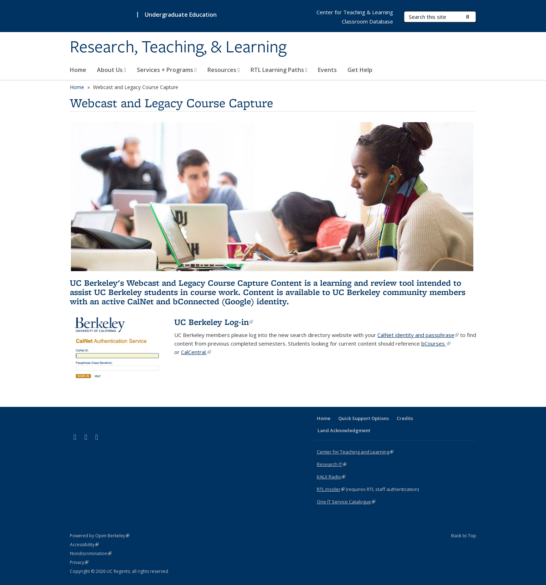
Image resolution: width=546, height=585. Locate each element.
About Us (111, 70)
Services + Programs (167, 70)
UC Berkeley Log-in (213, 321)
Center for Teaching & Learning (354, 12)
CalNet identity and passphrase (418, 334)
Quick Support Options (363, 418)
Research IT (331, 464)
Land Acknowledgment (344, 430)
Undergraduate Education (181, 15)
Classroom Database (367, 21)
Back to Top (463, 535)
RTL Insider (331, 489)
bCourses (435, 343)
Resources (223, 70)
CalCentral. (196, 352)
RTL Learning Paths (279, 70)
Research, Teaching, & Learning (178, 47)
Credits (405, 418)
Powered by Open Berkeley (99, 536)
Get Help (359, 70)
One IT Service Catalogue (346, 501)
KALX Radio (331, 476)
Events (327, 70)
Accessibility (84, 545)
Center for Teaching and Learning (355, 452)
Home (78, 70)
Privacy (79, 562)
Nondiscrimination (91, 553)
